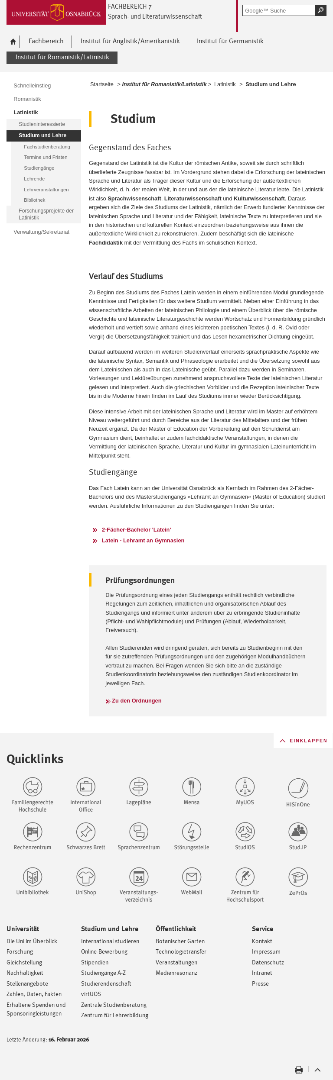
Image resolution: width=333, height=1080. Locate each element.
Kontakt (262, 941)
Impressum (266, 951)
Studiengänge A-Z (103, 972)
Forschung (20, 951)
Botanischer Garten (180, 941)
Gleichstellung (24, 962)
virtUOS (91, 993)
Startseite (102, 84)
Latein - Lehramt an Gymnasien (143, 540)
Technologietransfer (181, 951)
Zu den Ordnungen (136, 700)
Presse (260, 983)
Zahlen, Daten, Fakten (34, 993)
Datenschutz (268, 962)
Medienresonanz (176, 972)
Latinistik (225, 84)
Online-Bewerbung (104, 951)
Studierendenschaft (106, 983)
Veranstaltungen (176, 962)
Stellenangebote (27, 983)
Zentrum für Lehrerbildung (114, 1015)
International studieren (110, 941)
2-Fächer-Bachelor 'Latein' (136, 529)
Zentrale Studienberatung (114, 1004)
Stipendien (94, 962)
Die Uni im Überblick (32, 941)
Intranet (262, 972)
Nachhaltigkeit (25, 972)
